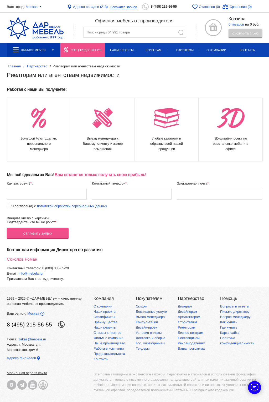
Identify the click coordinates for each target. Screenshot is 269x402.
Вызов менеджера (150, 317)
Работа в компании (109, 348)
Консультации (147, 322)
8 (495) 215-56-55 (164, 6)
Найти (180, 32)
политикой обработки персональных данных (72, 206)
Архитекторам (189, 317)
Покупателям (149, 298)
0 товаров (236, 24)
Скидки (141, 306)
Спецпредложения (86, 50)
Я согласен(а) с (58, 206)
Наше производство (109, 343)
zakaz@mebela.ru (32, 339)
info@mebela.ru (31, 273)
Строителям (187, 322)
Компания (104, 298)
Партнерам (185, 50)
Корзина (237, 18)
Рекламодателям (191, 343)
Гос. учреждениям (150, 343)
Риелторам (186, 327)
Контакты (248, 50)
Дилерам (185, 306)
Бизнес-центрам (190, 333)
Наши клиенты (105, 327)
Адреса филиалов (21, 358)
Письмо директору (235, 312)
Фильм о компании (108, 338)
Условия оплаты (149, 333)
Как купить (228, 322)
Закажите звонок (123, 7)
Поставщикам (189, 338)
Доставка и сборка (150, 338)
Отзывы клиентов (107, 333)
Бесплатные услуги (151, 312)
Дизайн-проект (147, 327)
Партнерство (191, 298)
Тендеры (142, 348)
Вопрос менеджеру (235, 317)
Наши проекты (122, 50)
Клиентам (153, 50)
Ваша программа (191, 348)
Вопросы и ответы (234, 306)
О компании (216, 50)
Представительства (109, 354)
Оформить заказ (245, 33)
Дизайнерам (187, 312)
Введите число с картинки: (28, 218)
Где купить (228, 327)
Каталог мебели (33, 49)
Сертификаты (104, 317)
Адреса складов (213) (90, 7)
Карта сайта (229, 333)
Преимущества (105, 322)
